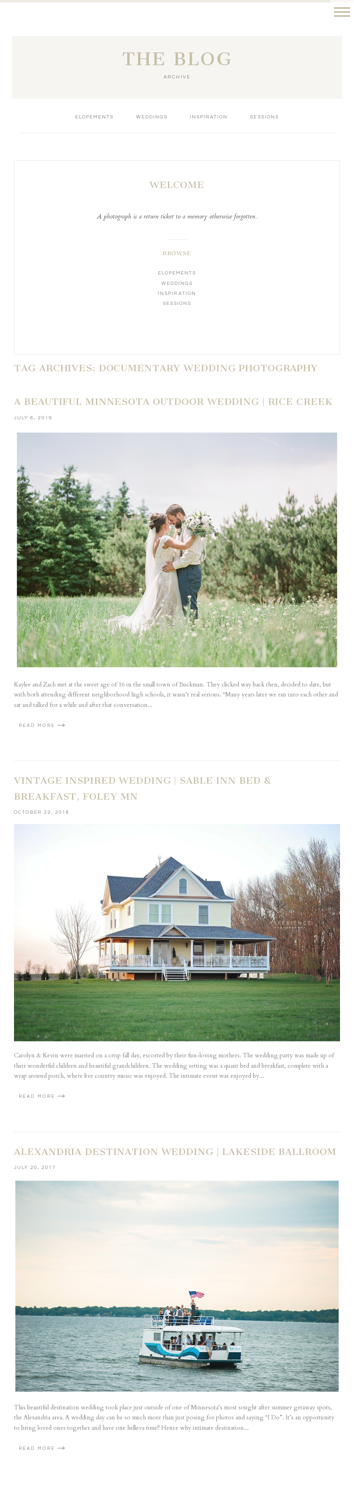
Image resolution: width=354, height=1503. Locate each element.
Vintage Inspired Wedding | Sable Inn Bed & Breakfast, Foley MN (143, 788)
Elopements (94, 117)
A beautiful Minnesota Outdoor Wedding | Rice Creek (173, 401)
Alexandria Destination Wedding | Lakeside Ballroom (175, 1151)
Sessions (264, 117)
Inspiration (209, 117)
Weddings (152, 117)
